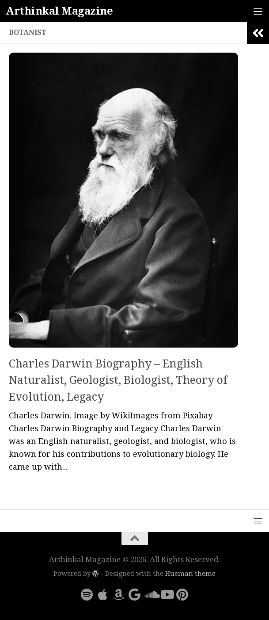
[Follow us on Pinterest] (182, 595)
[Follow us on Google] (135, 595)
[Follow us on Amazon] (119, 595)
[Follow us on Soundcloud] (150, 595)
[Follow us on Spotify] (87, 595)
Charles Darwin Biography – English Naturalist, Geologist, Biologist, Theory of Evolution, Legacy (118, 380)
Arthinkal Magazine (59, 11)
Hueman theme (190, 574)
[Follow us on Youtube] (166, 595)
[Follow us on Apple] (103, 595)
